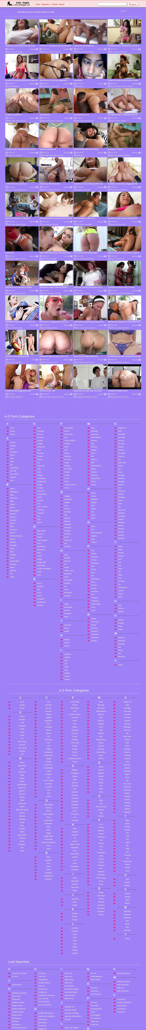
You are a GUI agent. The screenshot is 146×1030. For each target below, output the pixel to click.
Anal (43, 155)
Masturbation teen (71, 985)
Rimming (94, 536)
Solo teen (94, 983)
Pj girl (93, 920)
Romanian (95, 542)
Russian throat (96, 956)
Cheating (40, 361)
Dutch (39, 482)
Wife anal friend (122, 899)
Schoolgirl (121, 342)
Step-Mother (95, 386)
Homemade (68, 488)
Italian (66, 524)
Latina (66, 574)
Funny (66, 395)
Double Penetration (44, 476)
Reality (93, 526)
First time (67, 367)
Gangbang (68, 407)
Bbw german (16, 991)
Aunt (12, 388)
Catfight (40, 351)
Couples (40, 395)
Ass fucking (18, 189)
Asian (12, 369)
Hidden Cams (69, 478)
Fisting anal (42, 972)
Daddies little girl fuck (46, 921)
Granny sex (42, 1021)
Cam (39, 335)
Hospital (67, 491)
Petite (93, 489)
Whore (120, 558)
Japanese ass (69, 914)
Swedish (121, 443)
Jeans (66, 536)
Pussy (93, 518)
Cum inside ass (43, 909)
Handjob (67, 465)
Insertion (67, 518)
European (52, 86)
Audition (13, 385)
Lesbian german (70, 951)
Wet (119, 555)
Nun (92, 419)
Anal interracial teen (19, 935)
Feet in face (42, 962)
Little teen (68, 964)
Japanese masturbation (72, 924)
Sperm (120, 408)
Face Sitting (68, 335)
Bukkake (55, 224)
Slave (120, 380)
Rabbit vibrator (96, 940)
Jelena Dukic (16, 892)
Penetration (95, 486)
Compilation (41, 386)
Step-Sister (122, 370)
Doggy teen (42, 936)
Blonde (44, 189)
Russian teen (95, 953)
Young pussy (121, 913)
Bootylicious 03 (45, 115)
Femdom (67, 351)
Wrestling (121, 564)
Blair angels (16, 1029)
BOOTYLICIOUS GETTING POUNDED (86, 149)
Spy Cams (122, 417)
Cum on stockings (44, 912)
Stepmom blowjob (97, 1002)
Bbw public (16, 997)
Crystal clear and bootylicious (84, 46)
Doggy (39, 467)
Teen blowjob (95, 1026)
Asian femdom (17, 960)
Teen (57, 86)
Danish (39, 445)
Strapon (121, 427)
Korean (66, 553)
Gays (66, 413)
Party (93, 480)
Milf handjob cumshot (72, 1000)
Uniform (121, 516)
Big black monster (18, 1016)
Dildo (39, 460)
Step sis (94, 999)
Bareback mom (17, 981)
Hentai (66, 475)
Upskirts (121, 519)
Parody (93, 477)
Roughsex (94, 545)
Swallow (121, 439)
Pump (93, 515)
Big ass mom (16, 1013)
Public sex (94, 929)
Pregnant (94, 505)
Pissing (93, 496)
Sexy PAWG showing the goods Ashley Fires (89, 297)
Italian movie (69, 906)
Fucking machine (70, 392)
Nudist (93, 416)
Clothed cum (42, 897)
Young (120, 572)
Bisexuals (13, 437)
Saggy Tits (122, 335)
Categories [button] (46, 4)
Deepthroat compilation (46, 924)
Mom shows (68, 1010)
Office (93, 434)
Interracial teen (69, 903)
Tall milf (93, 1020)
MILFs (20, 155)
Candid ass (42, 881)
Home (38, 4)
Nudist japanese (96, 884)
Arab (12, 366)
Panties (94, 467)
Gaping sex (42, 996)
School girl (94, 964)
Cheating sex (43, 887)
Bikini (12, 434)
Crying (39, 405)
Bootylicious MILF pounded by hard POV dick (21, 149)
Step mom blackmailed (99, 996)
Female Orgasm (70, 348)
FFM (65, 357)
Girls (65, 422)
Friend (66, 389)
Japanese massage (71, 921)
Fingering (67, 364)
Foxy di (40, 978)
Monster (94, 380)
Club (38, 376)
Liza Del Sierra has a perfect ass (16, 184)
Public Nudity (96, 512)
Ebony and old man (45, 945)
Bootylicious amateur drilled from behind (53, 287)
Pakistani (94, 464)
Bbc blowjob (16, 985)
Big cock (14, 52)
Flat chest (41, 975)
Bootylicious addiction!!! (14, 115)
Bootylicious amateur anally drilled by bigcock (123, 253)
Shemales (121, 361)
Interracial (57, 189)
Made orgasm (69, 978)
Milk (92, 364)
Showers (121, 364)
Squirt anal (95, 990)
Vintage (121, 530)
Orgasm (94, 443)
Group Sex (68, 448)
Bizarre (12, 440)
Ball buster (16, 978)
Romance (94, 539)
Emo (38, 497)
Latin (66, 571)
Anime (12, 363)
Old (92, 437)
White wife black (123, 892)
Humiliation (68, 500)
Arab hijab (15, 951)
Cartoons (40, 345)
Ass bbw (15, 967)
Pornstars (94, 499)
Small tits (121, 386)
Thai (119, 470)
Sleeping (121, 383)
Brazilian (13, 462)
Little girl (67, 960)
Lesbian (67, 581)
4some (12, 342)
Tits (119, 479)
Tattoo (120, 457)
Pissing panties (96, 916)
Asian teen (16, 964)
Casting (40, 348)
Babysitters (14, 399)
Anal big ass (16, 926)
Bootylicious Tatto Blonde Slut (50, 184)
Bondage (13, 453)
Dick (17, 155)
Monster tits (68, 1013)
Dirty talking (42, 930)
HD (65, 472)
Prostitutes (95, 508)
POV (89, 189)
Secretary (121, 345)
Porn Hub (136, 49)
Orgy (93, 447)
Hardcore (67, 469)
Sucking (121, 436)
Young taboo (121, 916)
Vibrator (121, 527)
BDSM (12, 412)
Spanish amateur (97, 987)
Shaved (121, 354)
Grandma (67, 435)
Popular (55, 4)
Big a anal (15, 1007)
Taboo (120, 454)
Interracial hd (69, 893)
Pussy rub (94, 932)
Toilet (120, 482)
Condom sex (41, 389)
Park (92, 474)
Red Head (94, 529)
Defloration (41, 457)
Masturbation (96, 345)
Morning (94, 383)
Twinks (120, 501)
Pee (92, 483)
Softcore (121, 392)
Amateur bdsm (17, 913)
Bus (11, 481)
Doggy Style (41, 470)
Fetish (66, 354)
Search (133, 4)
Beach (12, 415)
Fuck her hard (43, 981)
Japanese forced (70, 918)
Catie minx (42, 884)
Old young (94, 899)
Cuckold (40, 408)
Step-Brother (14, 469)
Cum (39, 411)
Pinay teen (94, 913)
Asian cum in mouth (19, 957)
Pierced (94, 493)
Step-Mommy (96, 373)
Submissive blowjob (98, 1009)
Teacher (121, 460)
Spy (119, 414)
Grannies (67, 441)
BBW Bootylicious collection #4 (84, 218)
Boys (12, 459)
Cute (39, 427)
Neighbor (94, 407)
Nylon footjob (95, 887)
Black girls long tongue (20, 1025)
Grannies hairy (43, 1018)
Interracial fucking (70, 900)
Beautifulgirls (15, 418)
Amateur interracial (19, 916)
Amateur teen (17, 923)
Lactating (67, 562)
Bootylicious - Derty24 (115, 149)
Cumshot (58, 52)
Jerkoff (66, 539)
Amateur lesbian (18, 920)
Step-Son (121, 398)
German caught (43, 1009)
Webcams (121, 548)
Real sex (94, 947)
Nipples (94, 410)
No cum (93, 881)
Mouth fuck (68, 1019)
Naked (93, 400)
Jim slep (67, 927)
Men (92, 351)
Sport (120, 411)
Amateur (113, 121)
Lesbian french (69, 948)
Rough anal (95, 950)
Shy (119, 367)
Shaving (121, 357)
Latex (66, 568)
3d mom (15, 884)
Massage (94, 339)
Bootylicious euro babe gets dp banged (19, 287)
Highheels (67, 481)
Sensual (121, 348)
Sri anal (93, 993)
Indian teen (68, 890)
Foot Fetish (68, 376)
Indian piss (68, 884)
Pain (92, 458)
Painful (93, 461)
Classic (39, 367)
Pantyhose (95, 471)
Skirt (119, 376)
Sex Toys (121, 351)
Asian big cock (17, 954)
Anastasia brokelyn (19, 948)
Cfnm (39, 357)
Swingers (121, 446)
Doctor (39, 463)
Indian (66, 512)
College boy (42, 900)
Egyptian (40, 494)
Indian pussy (69, 887)
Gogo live (41, 1015)
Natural (93, 404)
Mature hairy (69, 988)
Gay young (42, 1005)
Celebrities (41, 354)
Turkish (120, 498)
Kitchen (67, 550)
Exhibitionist (41, 510)
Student (121, 433)
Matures (94, 348)
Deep (39, 451)
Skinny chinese (96, 971)
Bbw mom (15, 994)
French (66, 386)
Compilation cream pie (46, 903)
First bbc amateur (44, 969)
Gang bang (42, 993)
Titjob (120, 476)
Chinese (40, 364)
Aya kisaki (15, 970)
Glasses (67, 429)
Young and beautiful (124, 910)
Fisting (66, 370)
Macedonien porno (71, 975)
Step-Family (68, 342)
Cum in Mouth (42, 414)
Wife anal (120, 895)
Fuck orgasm (43, 985)
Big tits (82, 52)
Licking (66, 584)
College (40, 383)
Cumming (40, 417)
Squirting (121, 421)
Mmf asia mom (69, 1003)
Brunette (52, 52)
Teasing (121, 463)
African (12, 350)
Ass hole (92, 303)
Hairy (66, 462)
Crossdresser (42, 402)
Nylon (93, 426)
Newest (61, 4)
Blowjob (20, 52)
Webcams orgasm (123, 889)
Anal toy (15, 945)
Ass (13, 189)
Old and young (96, 440)
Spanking (121, 405)
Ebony (39, 491)
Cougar (39, 392)
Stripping (121, 430)
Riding (93, 532)
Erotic (39, 500)
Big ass (113, 52)
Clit (38, 370)
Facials (66, 339)
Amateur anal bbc (18, 910)
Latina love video (70, 938)
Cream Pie (41, 398)
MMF (93, 370)
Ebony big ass (43, 948)
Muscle (93, 392)
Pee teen (94, 910)
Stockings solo (96, 1005)
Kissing (66, 547)
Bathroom (13, 406)
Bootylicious (45, 52)
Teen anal (94, 1023)
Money (93, 376)
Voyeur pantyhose (123, 881)
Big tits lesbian (17, 1022)
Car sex (40, 342)
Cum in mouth (43, 906)
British (12, 465)
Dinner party (42, 927)
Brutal (12, 475)
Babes (10, 52)
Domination (41, 473)
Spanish (121, 402)
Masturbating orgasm (72, 981)
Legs (66, 577)
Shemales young (97, 968)
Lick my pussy (69, 957)
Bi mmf (14, 1003)
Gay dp (40, 999)
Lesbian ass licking (71, 945)
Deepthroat (41, 454)
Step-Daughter (42, 448)
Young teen (121, 920)
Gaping (66, 410)
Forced (66, 383)
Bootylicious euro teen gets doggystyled (53, 80)
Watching (121, 545)
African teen (16, 907)
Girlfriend (67, 419)
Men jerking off (69, 994)
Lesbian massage (70, 954)
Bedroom (13, 421)
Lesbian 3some (70, 942)
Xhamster (33, 49)
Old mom (94, 895)
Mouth (93, 389)
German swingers (44, 1012)
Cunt (39, 424)
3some (44, 258)
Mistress (94, 367)
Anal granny (16, 932)
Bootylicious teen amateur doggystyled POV (123, 184)
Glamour (67, 426)
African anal (16, 904)
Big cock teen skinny (19, 1019)
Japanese (67, 532)
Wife (119, 561)
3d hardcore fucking (19, 881)
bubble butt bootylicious (48, 149)
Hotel (66, 497)
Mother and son (70, 1016)
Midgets (94, 357)
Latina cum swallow (71, 935)
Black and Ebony (89, 52)
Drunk (39, 479)
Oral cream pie (96, 902)
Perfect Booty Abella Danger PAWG (85, 253)
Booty (12, 456)
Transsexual (122, 495)
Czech (39, 430)
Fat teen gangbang (45, 959)
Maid (93, 335)
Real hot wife (95, 944)
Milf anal (67, 997)
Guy (65, 451)
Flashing (67, 373)
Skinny (120, 373)
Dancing (40, 441)
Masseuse (95, 342)
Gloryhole (67, 432)
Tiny (119, 473)
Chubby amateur (44, 890)
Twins (120, 504)
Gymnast (67, 454)
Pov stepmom (96, 926)
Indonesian (68, 515)
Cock (85, 189)
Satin (120, 339)
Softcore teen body (98, 974)
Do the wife (42, 933)
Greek (66, 445)
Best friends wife (18, 1000)
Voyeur (120, 537)
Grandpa (67, 438)
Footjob (67, 380)
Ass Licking (14, 382)
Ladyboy (67, 565)
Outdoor (94, 450)
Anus (9, 189)
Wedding (121, 551)
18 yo (12, 335)
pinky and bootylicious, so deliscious (18, 218)
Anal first (15, 929)
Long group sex (70, 967)
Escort (39, 503)
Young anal (121, 907)
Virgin (120, 534)
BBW (77, 52)
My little (67, 1022)
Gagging (67, 404)
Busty (12, 484)
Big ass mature (17, 1010)
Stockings (121, 424)
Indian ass (68, 881)
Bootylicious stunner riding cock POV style (88, 184)
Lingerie (67, 587)
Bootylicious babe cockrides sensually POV (122, 218)
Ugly (119, 513)
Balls (12, 402)
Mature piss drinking (71, 991)
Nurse (93, 422)
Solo (119, 395)
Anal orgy (15, 942)
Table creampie (96, 1017)
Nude (93, 413)
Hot (65, 494)
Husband (67, 503)
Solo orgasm (95, 980)
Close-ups (40, 373)
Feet (65, 345)
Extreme (40, 513)
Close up (41, 893)
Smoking (121, 389)
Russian (94, 548)
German (67, 416)
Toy (119, 492)
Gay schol (41, 1002)
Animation (13, 359)
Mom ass (67, 1007)
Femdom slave (43, 966)
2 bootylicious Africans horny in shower (121, 287)
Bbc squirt (15, 988)
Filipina (66, 361)
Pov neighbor (95, 923)
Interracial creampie (71, 897)
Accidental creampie (19, 901)
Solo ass (94, 977)
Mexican (94, 354)
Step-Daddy (41, 438)
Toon (120, 486)
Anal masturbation (18, 938)
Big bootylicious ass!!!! (82, 115)
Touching (121, 489)
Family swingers (44, 956)
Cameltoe (40, 339)
